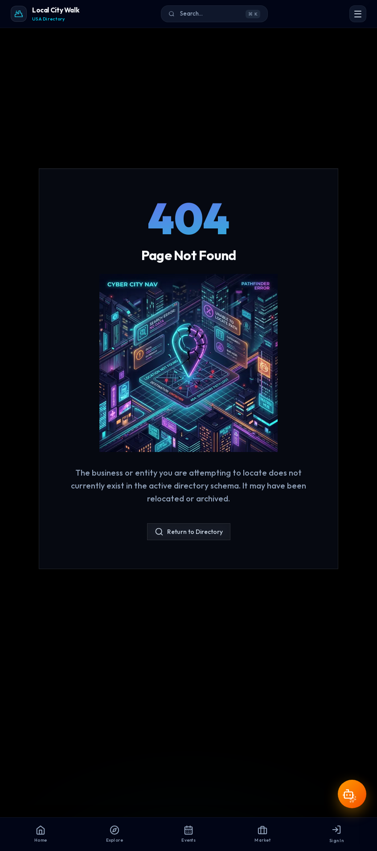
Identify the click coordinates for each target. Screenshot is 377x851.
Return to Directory (189, 531)
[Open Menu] (357, 13)
